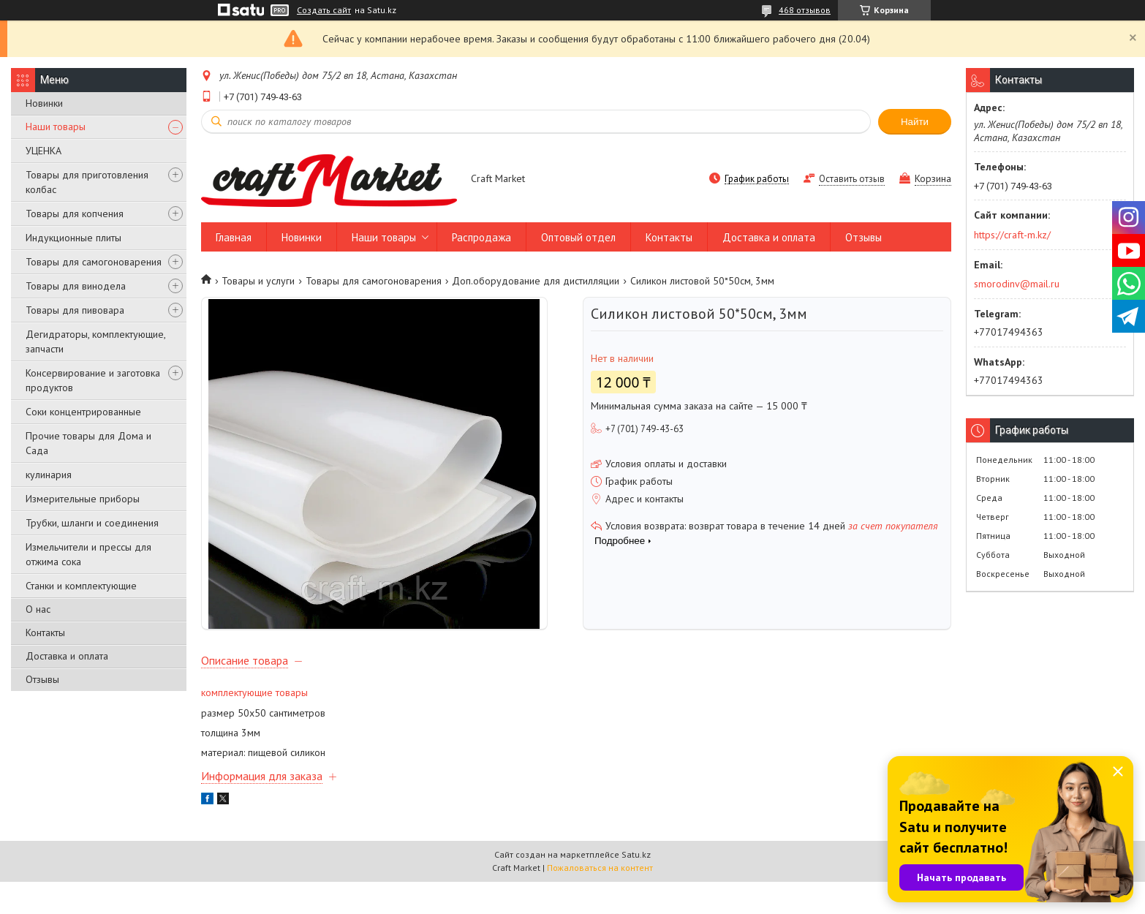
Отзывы (42, 679)
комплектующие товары (254, 724)
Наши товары (56, 126)
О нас (38, 609)
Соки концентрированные (83, 411)
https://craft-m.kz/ (1012, 234)
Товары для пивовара (75, 310)
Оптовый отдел (578, 237)
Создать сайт (324, 10)
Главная (234, 237)
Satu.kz (636, 886)
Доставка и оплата (67, 655)
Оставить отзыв (852, 179)
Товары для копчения (75, 213)
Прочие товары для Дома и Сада (88, 443)
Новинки (44, 103)
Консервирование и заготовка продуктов (93, 380)
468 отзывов (805, 9)
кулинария (49, 474)
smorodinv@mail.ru (1016, 283)
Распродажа (481, 237)
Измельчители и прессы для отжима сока (88, 554)
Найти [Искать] (915, 121)
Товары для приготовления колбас (87, 182)
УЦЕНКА (43, 150)
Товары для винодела (76, 285)
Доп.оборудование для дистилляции (535, 280)
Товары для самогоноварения (94, 261)
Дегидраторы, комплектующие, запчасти (95, 341)
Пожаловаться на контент (600, 899)
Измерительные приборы (83, 498)
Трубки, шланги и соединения (92, 522)
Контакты (45, 632)
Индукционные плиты (73, 237)
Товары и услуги (258, 280)
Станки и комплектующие (81, 585)
